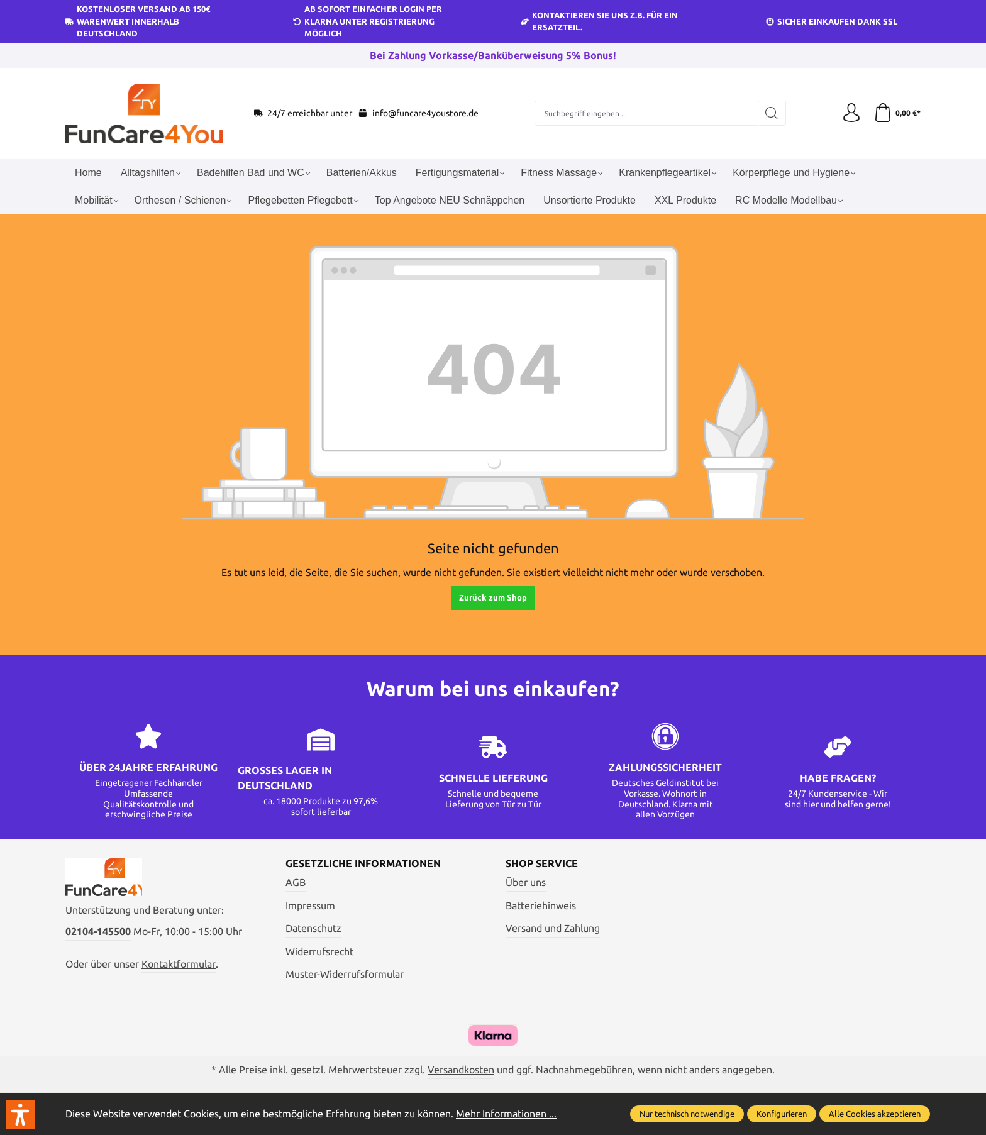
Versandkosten (461, 1069)
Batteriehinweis (541, 905)
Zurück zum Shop (493, 597)
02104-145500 (98, 931)
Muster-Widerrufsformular (344, 974)
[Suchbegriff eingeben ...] (646, 113)
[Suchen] (772, 113)
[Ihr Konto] (851, 113)
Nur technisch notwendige (687, 1113)
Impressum (310, 905)
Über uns (526, 882)
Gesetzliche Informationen (363, 863)
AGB (295, 882)
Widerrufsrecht (319, 951)
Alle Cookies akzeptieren (875, 1113)
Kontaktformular (178, 964)
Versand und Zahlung (553, 928)
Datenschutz (313, 928)
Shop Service (542, 863)
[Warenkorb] (897, 113)
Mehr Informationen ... (506, 1113)
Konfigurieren (781, 1113)
